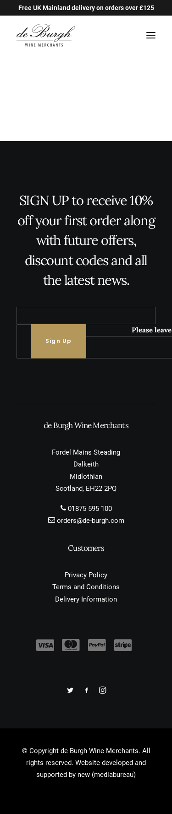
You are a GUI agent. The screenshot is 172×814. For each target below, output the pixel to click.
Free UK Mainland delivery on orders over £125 (86, 7)
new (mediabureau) (107, 775)
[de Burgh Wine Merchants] (46, 35)
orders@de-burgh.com (90, 520)
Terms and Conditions (86, 587)
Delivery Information (86, 599)
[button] (151, 35)
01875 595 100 (90, 509)
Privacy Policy (86, 575)
